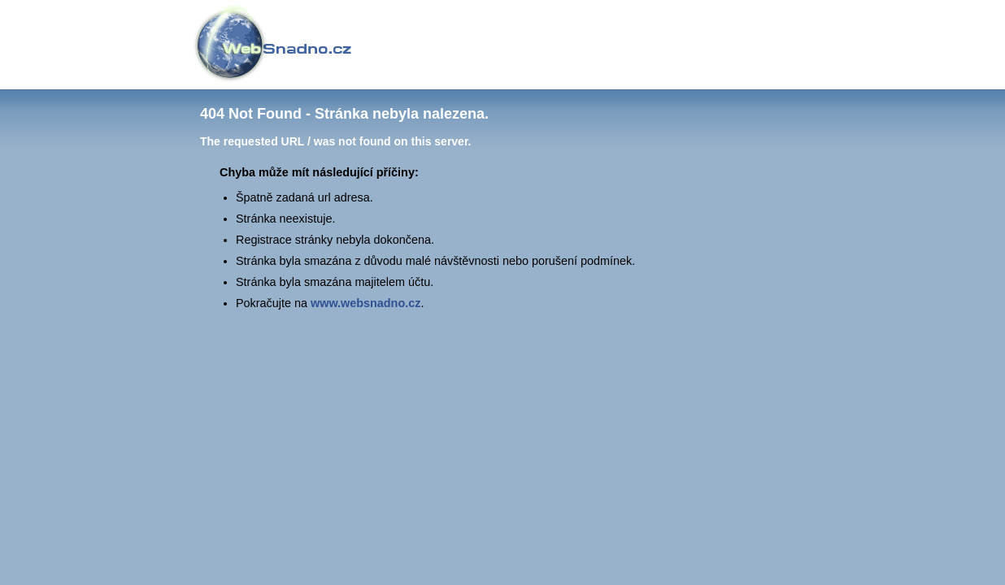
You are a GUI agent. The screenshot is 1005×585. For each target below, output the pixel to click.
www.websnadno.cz (365, 303)
